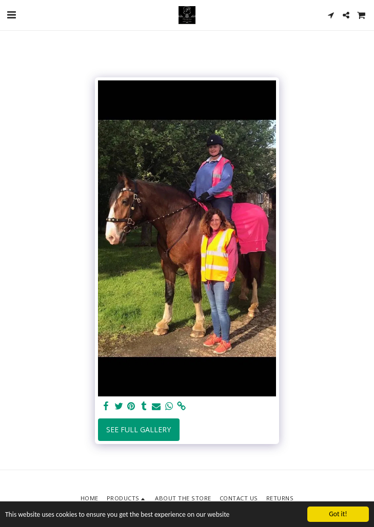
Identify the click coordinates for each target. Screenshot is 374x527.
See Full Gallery (138, 429)
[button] (11, 14)
